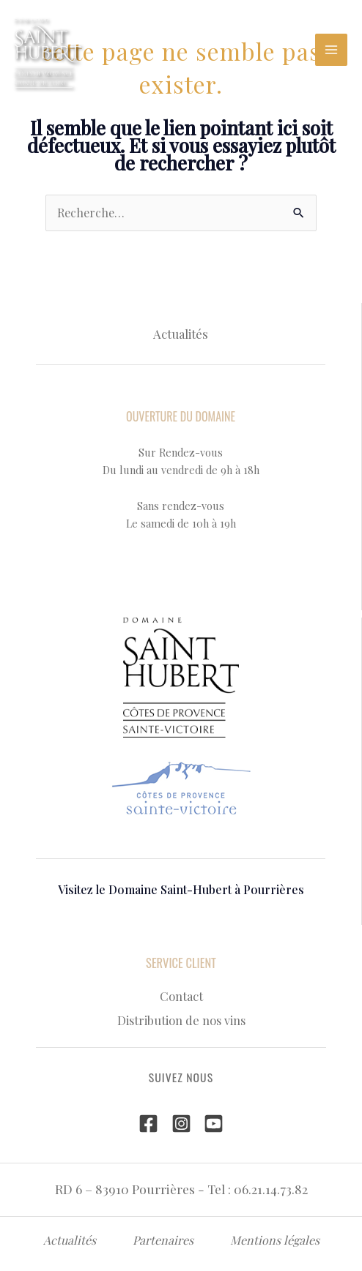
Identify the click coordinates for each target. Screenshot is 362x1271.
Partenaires (163, 1240)
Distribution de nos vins (181, 1020)
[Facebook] (148, 1123)
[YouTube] (213, 1123)
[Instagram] (181, 1123)
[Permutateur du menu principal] (331, 50)
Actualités (180, 334)
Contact (181, 996)
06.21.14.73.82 (271, 1188)
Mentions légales (274, 1240)
